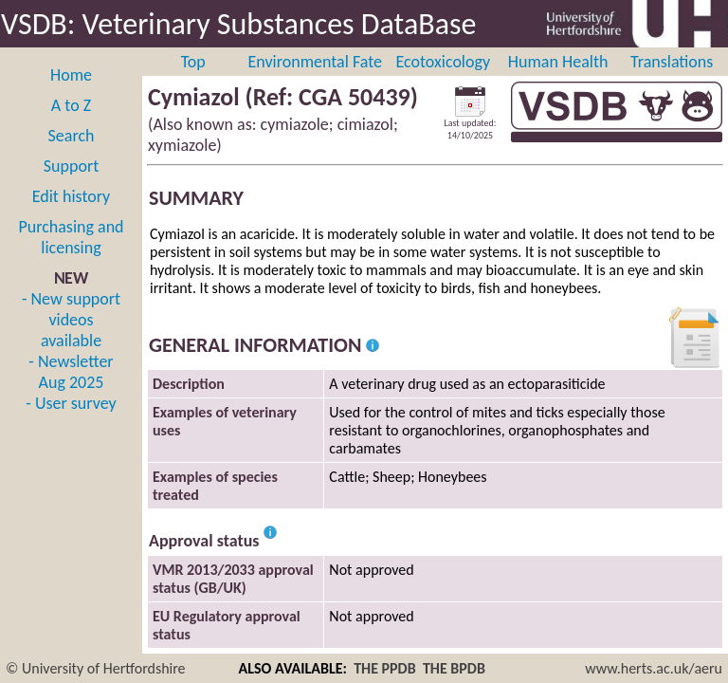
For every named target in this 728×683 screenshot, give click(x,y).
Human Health (558, 61)
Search (71, 135)
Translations (671, 61)
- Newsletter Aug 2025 (70, 372)
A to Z (71, 105)
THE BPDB (454, 668)
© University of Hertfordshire (96, 668)
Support (71, 166)
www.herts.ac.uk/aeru (653, 668)
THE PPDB (385, 668)
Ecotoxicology (443, 61)
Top (193, 61)
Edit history (71, 196)
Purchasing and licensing (70, 237)
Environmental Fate (315, 61)
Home (71, 75)
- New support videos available (71, 319)
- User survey (71, 403)
